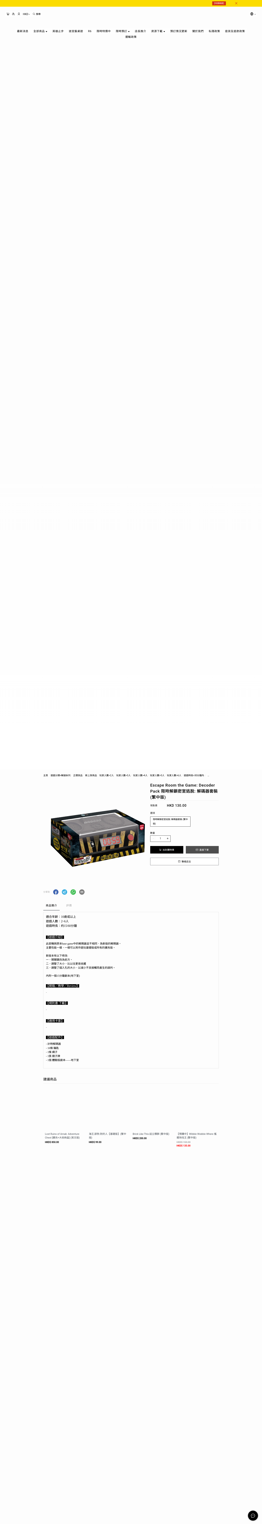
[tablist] (131, 906)
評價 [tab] (69, 905)
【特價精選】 (219, 3)
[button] (55, 892)
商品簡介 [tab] (51, 905)
